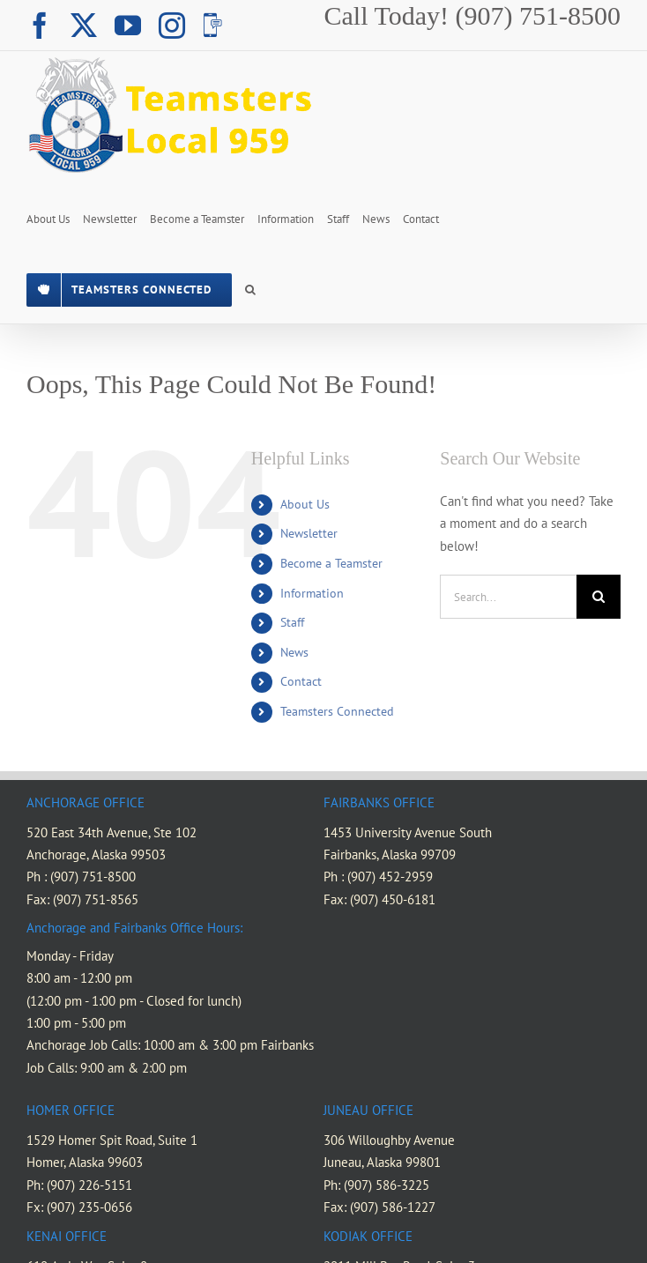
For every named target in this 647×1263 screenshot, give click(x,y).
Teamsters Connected (337, 711)
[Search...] (508, 597)
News (294, 652)
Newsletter (309, 533)
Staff (292, 622)
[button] (250, 288)
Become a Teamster (331, 563)
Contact (301, 681)
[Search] (598, 597)
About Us (305, 504)
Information (312, 593)
